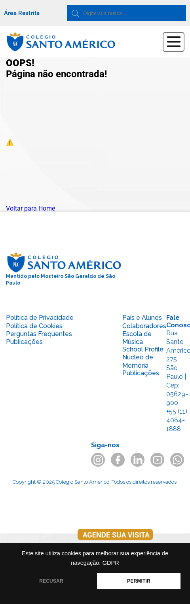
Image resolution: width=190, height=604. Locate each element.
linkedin (137, 460)
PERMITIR (138, 581)
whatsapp (177, 460)
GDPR (111, 563)
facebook (118, 460)
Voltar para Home (30, 208)
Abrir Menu (173, 42)
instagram (98, 460)
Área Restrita (22, 13)
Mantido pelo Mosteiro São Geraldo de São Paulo (64, 268)
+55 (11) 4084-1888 (176, 420)
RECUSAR (51, 581)
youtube (157, 460)
